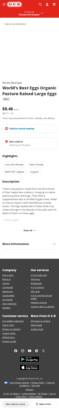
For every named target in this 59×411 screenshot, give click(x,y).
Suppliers (6, 307)
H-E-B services (37, 287)
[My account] (47, 4)
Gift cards (35, 291)
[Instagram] (22, 351)
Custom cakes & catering (42, 306)
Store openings (9, 303)
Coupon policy (9, 333)
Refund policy (8, 337)
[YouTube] (29, 351)
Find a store (7, 275)
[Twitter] (43, 351)
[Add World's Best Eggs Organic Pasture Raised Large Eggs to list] (43, 404)
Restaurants (36, 283)
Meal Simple (36, 325)
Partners (29, 389)
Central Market (29, 393)
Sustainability (8, 295)
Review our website (11, 329)
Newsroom (7, 291)
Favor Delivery (35, 396)
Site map (36, 385)
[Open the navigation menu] (4, 4)
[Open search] (40, 4)
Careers (6, 283)
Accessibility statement (13, 321)
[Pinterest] (36, 351)
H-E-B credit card (39, 275)
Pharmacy (35, 279)
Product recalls (9, 341)
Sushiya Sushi (37, 329)
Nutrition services (39, 302)
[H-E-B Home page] (14, 4)
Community (7, 287)
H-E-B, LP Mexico (11, 393)
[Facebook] (16, 351)
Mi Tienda (42, 393)
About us (6, 279)
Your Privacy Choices (19, 382)
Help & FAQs (8, 325)
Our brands (7, 299)
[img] (29, 54)
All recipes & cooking (40, 321)
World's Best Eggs (12, 82)
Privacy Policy (37, 382)
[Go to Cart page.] (54, 4)
